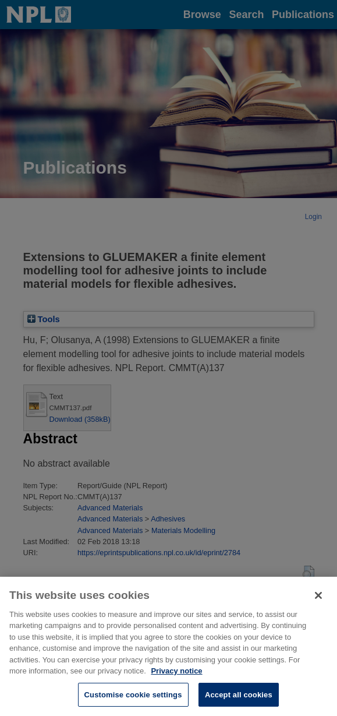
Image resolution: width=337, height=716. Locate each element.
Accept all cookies (238, 701)
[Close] (318, 602)
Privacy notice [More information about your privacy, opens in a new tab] (176, 677)
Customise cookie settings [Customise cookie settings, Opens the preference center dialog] (133, 701)
